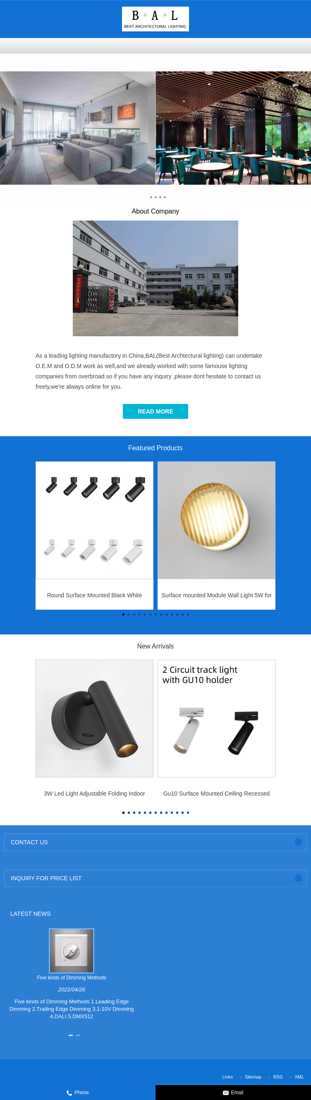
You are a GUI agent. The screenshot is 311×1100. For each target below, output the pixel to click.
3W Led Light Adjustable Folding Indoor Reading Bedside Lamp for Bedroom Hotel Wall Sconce (94, 796)
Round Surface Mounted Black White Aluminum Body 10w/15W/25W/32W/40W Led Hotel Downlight (94, 597)
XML (299, 1076)
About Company (155, 211)
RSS (278, 1076)
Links (227, 1076)
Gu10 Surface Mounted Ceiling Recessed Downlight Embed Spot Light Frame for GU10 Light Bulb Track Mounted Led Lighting (216, 796)
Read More (155, 411)
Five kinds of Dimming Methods (71, 978)
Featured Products (155, 447)
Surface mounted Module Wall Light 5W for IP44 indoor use (216, 597)
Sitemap (253, 1076)
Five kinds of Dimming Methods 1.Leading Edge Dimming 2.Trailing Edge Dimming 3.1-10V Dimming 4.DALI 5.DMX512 (72, 1008)
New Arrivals (155, 646)
